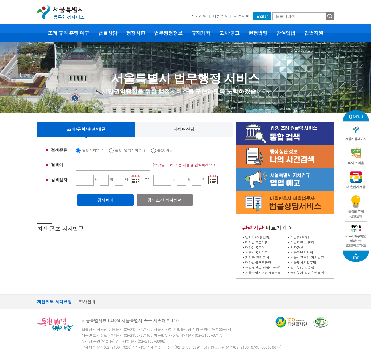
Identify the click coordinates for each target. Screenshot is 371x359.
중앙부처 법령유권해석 (307, 272)
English (262, 16)
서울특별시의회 (301, 252)
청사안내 (87, 301)
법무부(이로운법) (302, 267)
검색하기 (105, 200)
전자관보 (296, 247)
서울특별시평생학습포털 (263, 272)
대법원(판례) (299, 237)
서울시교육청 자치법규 (307, 257)
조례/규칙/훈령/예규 (86, 129)
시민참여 (199, 16)
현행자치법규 (92, 149)
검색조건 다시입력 (164, 200)
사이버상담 (184, 129)
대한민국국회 (255, 247)
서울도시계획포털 (303, 262)
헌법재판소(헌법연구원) (262, 267)
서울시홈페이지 (256, 252)
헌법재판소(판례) (302, 242)
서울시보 (241, 16)
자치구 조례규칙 (257, 257)
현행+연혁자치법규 (130, 149)
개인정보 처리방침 (54, 301)
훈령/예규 (165, 149)
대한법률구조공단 (258, 262)
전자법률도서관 (256, 242)
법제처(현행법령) (257, 237)
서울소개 (220, 16)
